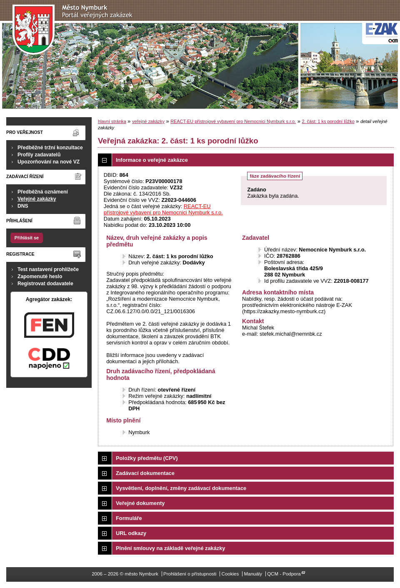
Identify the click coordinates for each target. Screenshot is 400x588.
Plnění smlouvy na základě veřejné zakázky (170, 548)
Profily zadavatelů (39, 155)
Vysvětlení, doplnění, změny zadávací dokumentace (181, 488)
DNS (23, 206)
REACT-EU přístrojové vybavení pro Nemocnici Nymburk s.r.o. (233, 121)
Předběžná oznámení (43, 192)
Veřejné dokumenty (140, 503)
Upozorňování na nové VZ (49, 162)
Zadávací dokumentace (145, 473)
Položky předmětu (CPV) (147, 458)
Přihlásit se (27, 237)
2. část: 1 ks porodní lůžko (328, 121)
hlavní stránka (112, 121)
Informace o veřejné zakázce (152, 160)
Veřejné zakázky (37, 199)
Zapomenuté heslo (40, 276)
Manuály (253, 573)
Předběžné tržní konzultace (50, 148)
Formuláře (129, 518)
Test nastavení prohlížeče (48, 269)
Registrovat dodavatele (45, 283)
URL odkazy (131, 533)
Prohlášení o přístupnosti (189, 573)
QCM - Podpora (284, 573)
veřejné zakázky (148, 121)
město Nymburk (74, 30)
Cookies (230, 573)
